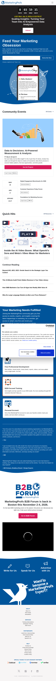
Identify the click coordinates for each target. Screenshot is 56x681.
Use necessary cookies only (27, 352)
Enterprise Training (28, 623)
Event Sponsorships (28, 634)
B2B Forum (28, 625)
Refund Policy (28, 649)
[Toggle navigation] (52, 2)
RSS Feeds (28, 612)
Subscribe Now (47, 58)
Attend (28, 30)
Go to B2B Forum (28, 487)
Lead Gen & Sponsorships (28, 633)
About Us (28, 611)
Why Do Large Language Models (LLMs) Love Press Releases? (24, 295)
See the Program (28, 167)
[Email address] (21, 58)
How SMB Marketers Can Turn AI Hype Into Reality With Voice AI (24, 287)
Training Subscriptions (28, 622)
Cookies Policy (28, 654)
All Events (50, 111)
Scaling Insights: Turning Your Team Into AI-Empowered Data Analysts (28, 22)
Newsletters (28, 614)
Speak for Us (28, 638)
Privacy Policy (28, 652)
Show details (47, 346)
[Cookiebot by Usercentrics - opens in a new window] (47, 326)
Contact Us (28, 645)
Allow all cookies (45, 352)
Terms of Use (28, 651)
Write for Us (28, 636)
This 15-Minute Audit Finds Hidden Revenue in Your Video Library (25, 280)
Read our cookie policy (29, 340)
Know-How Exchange (28, 647)
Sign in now (17, 62)
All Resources (49, 214)
